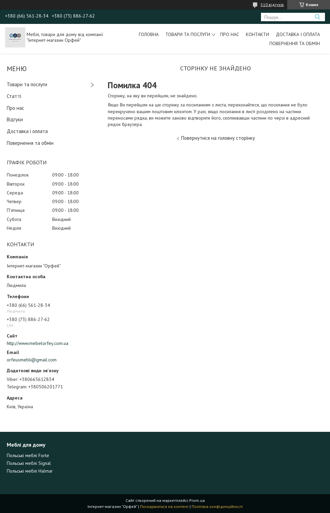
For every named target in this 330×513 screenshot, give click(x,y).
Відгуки (15, 119)
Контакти (257, 34)
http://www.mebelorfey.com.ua (37, 343)
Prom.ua (197, 500)
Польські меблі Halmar (30, 471)
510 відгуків (272, 4)
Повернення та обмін (294, 43)
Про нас (229, 34)
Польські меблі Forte (28, 455)
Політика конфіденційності (217, 506)
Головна (149, 34)
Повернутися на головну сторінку (218, 138)
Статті (14, 96)
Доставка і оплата (298, 34)
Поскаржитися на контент (164, 506)
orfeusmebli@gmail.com (32, 360)
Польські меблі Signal (29, 463)
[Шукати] (317, 17)
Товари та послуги (187, 34)
